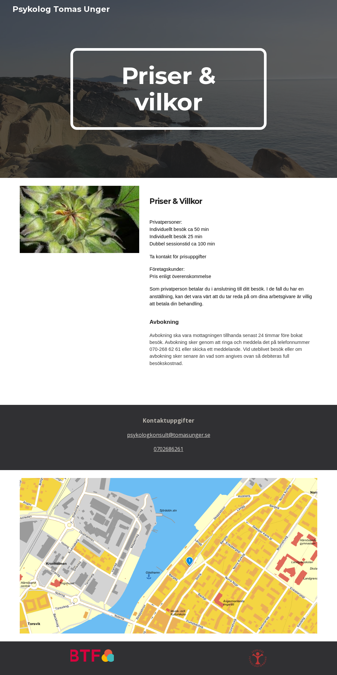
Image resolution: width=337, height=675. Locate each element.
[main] (168, 89)
